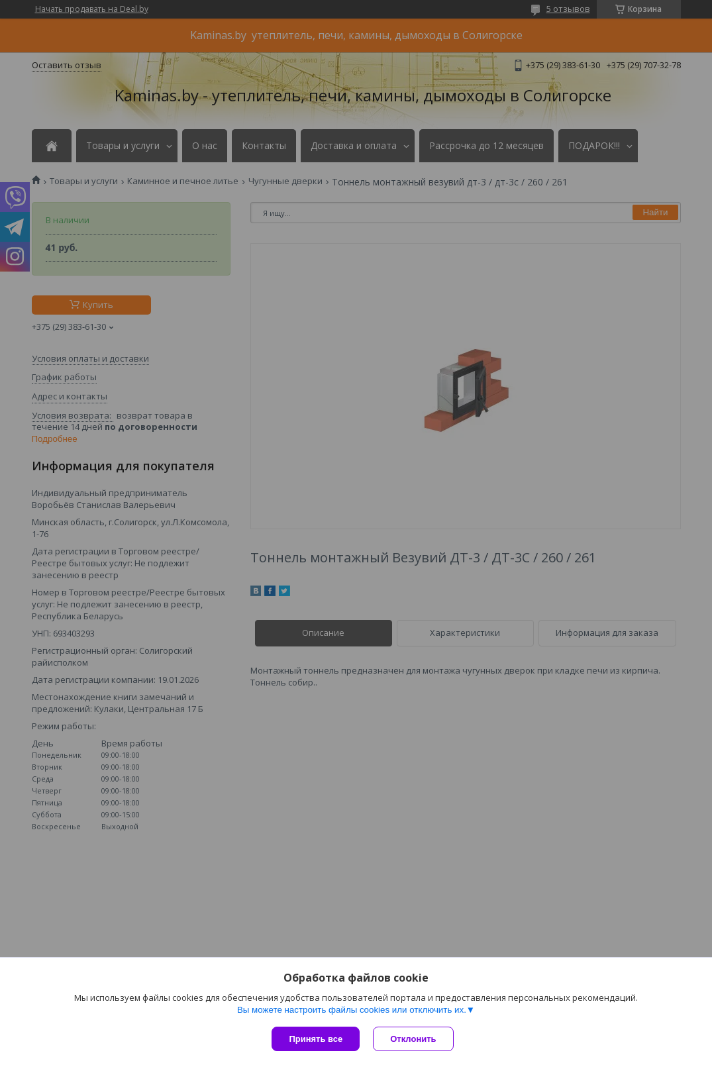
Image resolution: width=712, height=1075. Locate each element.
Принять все (315, 1039)
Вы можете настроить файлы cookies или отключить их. (351, 1010)
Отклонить (413, 1039)
